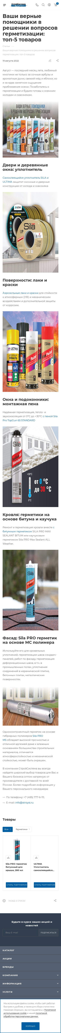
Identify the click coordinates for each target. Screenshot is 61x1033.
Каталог (8, 950)
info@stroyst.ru (24, 802)
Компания (10, 975)
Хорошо (30, 1026)
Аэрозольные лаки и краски (20, 292)
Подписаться (48, 933)
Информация (12, 983)
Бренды (8, 967)
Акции (7, 958)
